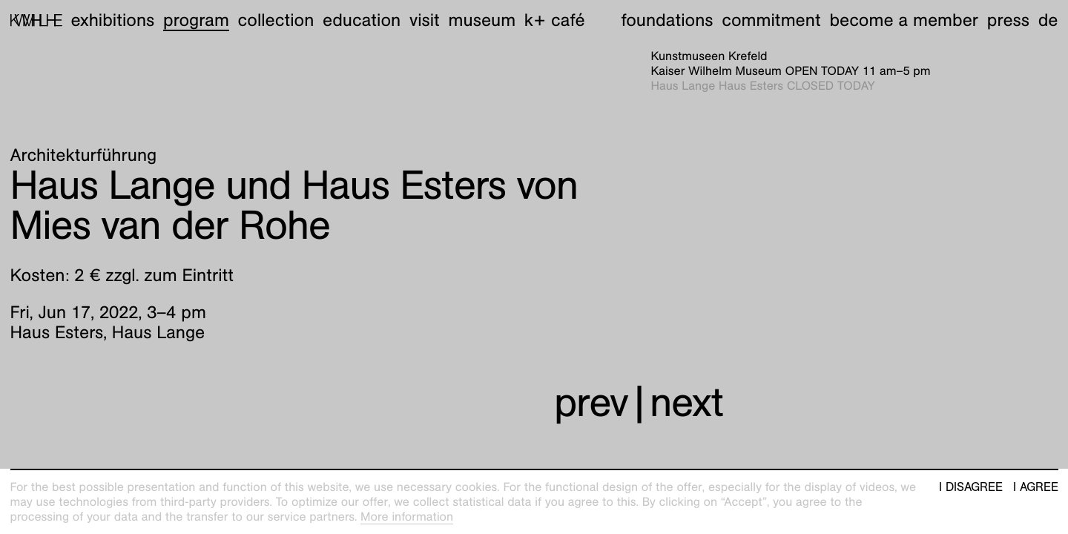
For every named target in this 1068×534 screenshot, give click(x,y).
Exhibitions (112, 20)
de (1048, 20)
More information (406, 516)
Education (361, 20)
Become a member (903, 20)
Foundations (667, 20)
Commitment (771, 20)
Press (1008, 20)
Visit (424, 20)
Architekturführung (83, 155)
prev (591, 402)
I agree (1035, 487)
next (686, 402)
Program (196, 20)
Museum (482, 20)
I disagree (971, 487)
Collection (276, 20)
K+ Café (554, 20)
